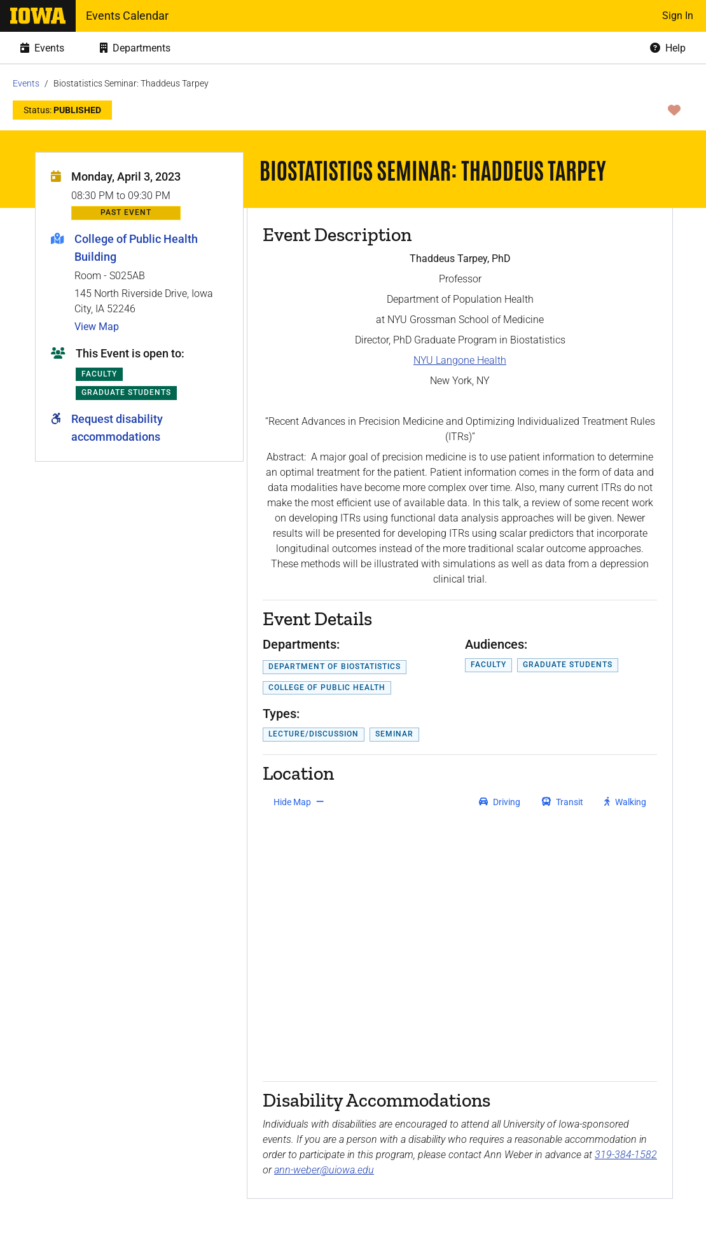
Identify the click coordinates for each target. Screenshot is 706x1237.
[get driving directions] (499, 802)
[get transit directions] (563, 802)
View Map (96, 327)
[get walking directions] (625, 802)
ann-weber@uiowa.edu (324, 1170)
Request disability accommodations (117, 427)
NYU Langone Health (459, 360)
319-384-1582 (626, 1155)
